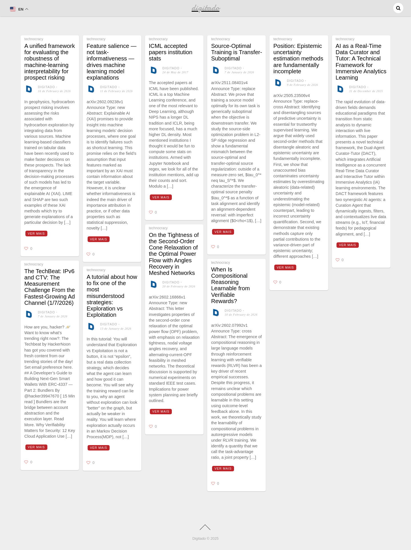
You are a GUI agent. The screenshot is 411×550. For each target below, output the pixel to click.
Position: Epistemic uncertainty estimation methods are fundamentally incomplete (298, 58)
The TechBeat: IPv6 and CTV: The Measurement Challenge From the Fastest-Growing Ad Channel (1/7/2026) (49, 287)
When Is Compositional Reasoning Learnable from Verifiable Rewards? (230, 285)
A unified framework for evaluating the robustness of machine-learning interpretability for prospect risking (49, 62)
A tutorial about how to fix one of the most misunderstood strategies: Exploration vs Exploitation (111, 296)
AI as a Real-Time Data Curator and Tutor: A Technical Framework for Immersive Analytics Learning (361, 62)
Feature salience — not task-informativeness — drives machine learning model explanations (111, 62)
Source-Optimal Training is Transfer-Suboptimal (236, 52)
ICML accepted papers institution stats (170, 52)
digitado (46, 87)
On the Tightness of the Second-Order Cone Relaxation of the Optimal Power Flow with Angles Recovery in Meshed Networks (174, 254)
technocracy (33, 39)
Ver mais (36, 233)
